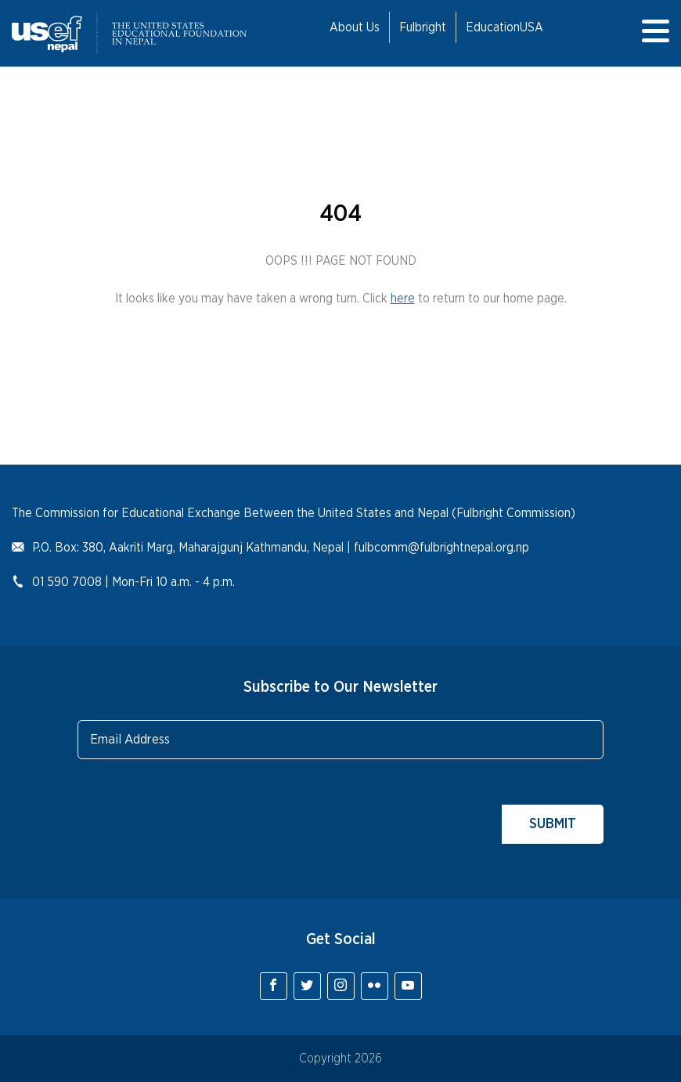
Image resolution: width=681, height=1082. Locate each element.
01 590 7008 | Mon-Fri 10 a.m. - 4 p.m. (133, 582)
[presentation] (196, 813)
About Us (355, 27)
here (403, 298)
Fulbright (422, 27)
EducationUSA (504, 27)
